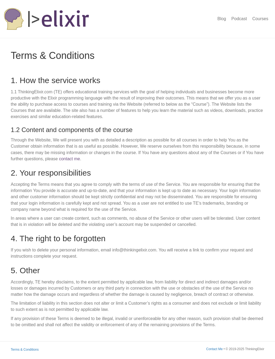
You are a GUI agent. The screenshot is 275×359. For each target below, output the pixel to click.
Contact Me (214, 349)
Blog (222, 18)
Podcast (239, 18)
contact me (69, 159)
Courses (260, 18)
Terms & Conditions (25, 349)
